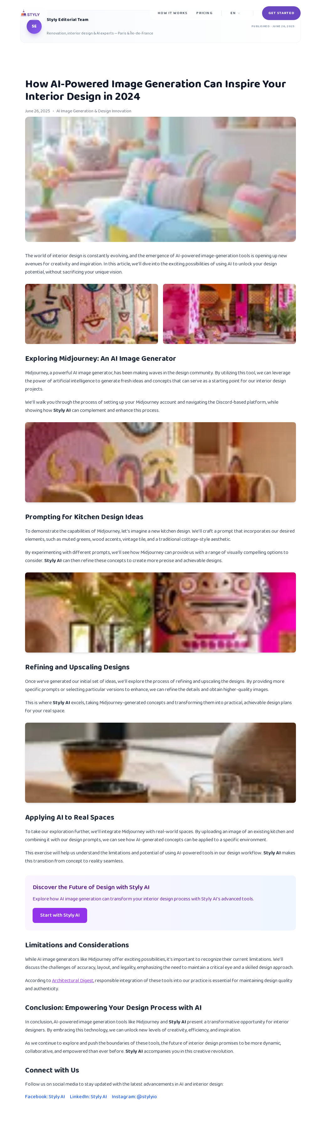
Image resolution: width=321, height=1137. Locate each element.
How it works (172, 13)
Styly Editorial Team (67, 20)
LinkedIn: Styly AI (88, 1097)
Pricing (204, 13)
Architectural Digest (72, 981)
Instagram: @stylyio (134, 1097)
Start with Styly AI (60, 915)
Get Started (281, 13)
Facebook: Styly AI (45, 1097)
